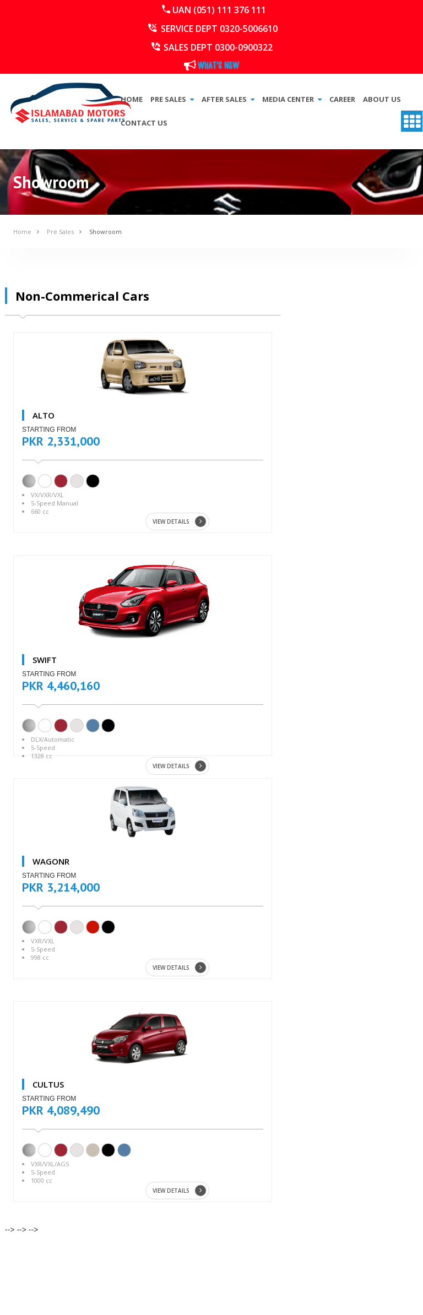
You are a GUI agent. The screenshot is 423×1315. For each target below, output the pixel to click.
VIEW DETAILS (179, 521)
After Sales (228, 99)
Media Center (292, 99)
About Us (382, 99)
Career (342, 99)
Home (132, 99)
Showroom (105, 231)
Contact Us (144, 123)
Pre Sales (172, 99)
